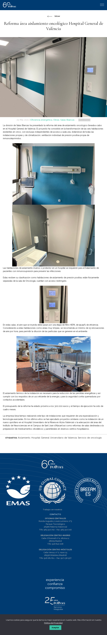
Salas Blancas (67, 120)
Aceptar (55, 628)
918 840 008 (57, 544)
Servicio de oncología (90, 438)
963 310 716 (66, 530)
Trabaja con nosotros (52, 509)
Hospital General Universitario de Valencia (54, 438)
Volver (57, 16)
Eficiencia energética (41, 120)
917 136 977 (66, 558)
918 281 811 (49, 558)
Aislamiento (24, 438)
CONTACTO (55, 514)
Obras (56, 120)
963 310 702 (49, 530)
